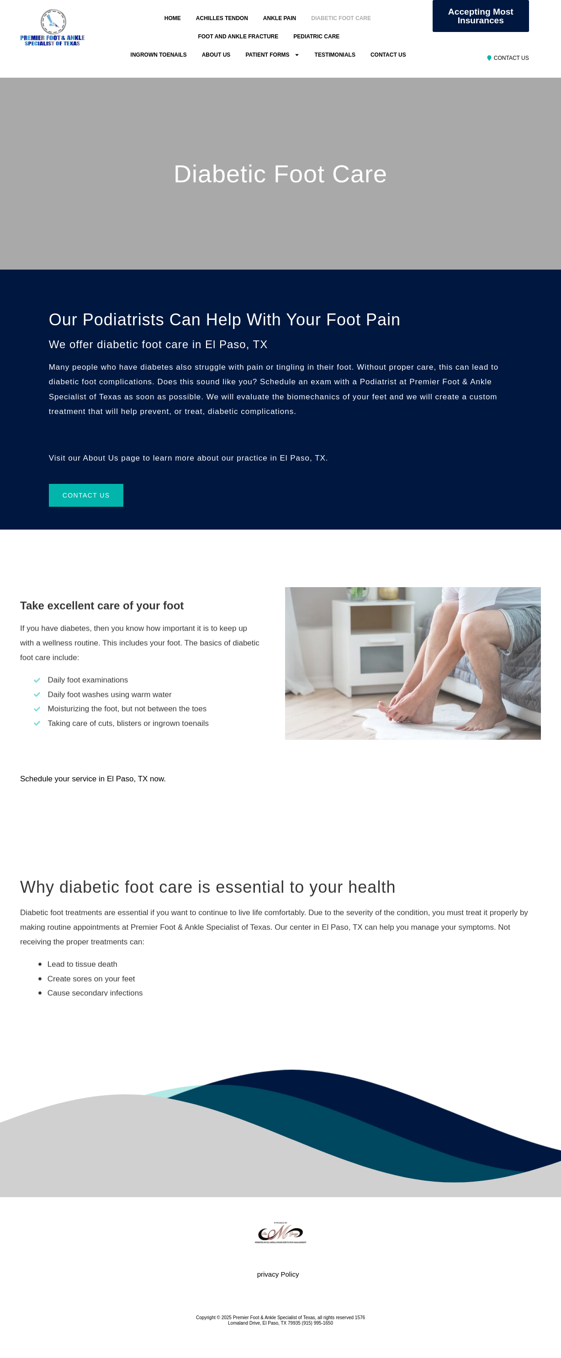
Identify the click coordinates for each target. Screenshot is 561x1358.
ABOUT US (216, 55)
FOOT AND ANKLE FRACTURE (238, 36)
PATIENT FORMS (272, 55)
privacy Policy (278, 1274)
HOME (172, 18)
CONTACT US (388, 55)
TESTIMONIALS (335, 55)
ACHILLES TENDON (222, 18)
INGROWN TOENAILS (159, 55)
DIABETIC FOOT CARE (341, 18)
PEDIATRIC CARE (316, 36)
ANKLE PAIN (279, 18)
